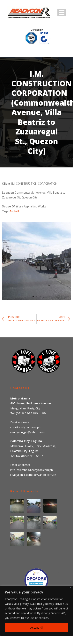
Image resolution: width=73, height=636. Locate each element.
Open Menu (61, 12)
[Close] (70, 587)
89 (44, 413)
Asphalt (14, 211)
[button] (33, 296)
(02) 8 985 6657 (32, 456)
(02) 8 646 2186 (27, 413)
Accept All (36, 627)
